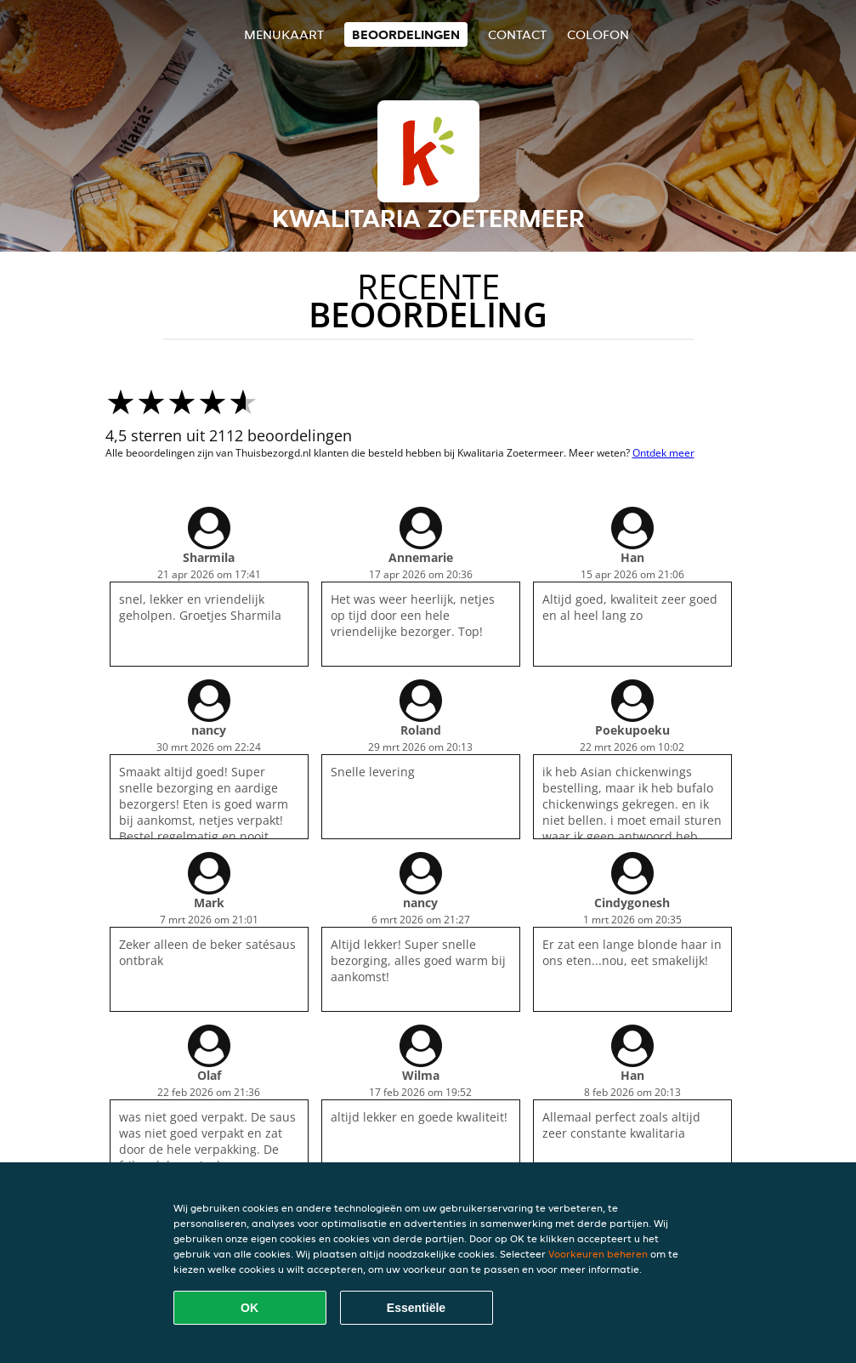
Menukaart (284, 34)
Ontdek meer (663, 453)
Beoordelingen (406, 34)
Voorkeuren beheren (598, 1253)
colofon (598, 34)
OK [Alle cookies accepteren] (249, 1308)
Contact (517, 34)
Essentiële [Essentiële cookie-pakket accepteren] (416, 1308)
